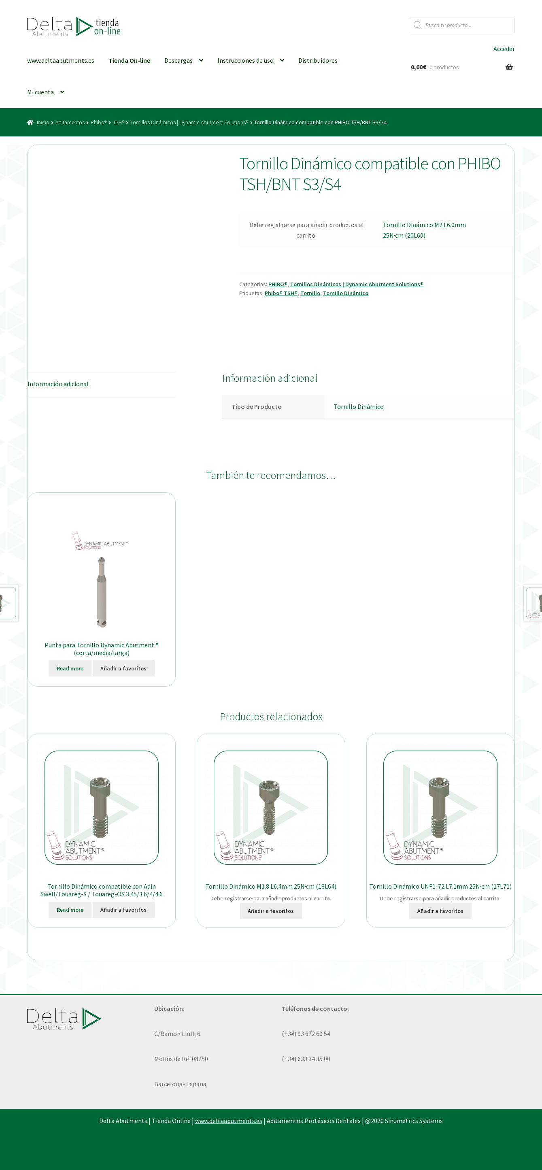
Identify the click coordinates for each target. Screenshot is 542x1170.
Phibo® (99, 122)
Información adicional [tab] (58, 384)
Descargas (178, 60)
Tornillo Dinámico (345, 293)
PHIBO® (277, 284)
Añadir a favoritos (123, 668)
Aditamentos (70, 122)
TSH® (118, 122)
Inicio (43, 122)
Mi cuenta (40, 92)
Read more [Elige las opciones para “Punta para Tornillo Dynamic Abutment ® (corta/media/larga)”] (70, 668)
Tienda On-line (129, 60)
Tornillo (310, 293)
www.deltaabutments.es (60, 60)
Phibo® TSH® (281, 293)
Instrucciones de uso (245, 60)
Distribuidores (318, 60)
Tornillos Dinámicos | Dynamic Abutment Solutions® (189, 122)
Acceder (504, 48)
